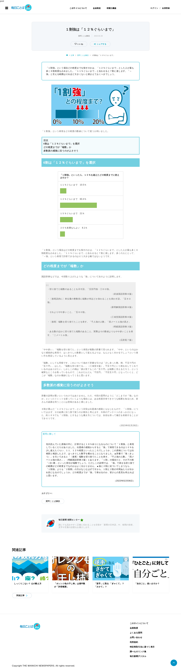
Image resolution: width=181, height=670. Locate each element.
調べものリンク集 (138, 651)
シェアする (100, 44)
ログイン (154, 8)
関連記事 (20, 595)
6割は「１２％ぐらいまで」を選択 (61, 143)
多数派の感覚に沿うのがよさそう (60, 151)
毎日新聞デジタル (138, 656)
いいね (80, 44)
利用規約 (134, 642)
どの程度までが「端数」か (57, 147)
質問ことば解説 (84, 36)
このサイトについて (78, 8)
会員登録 (166, 8)
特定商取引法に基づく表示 (142, 647)
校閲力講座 (111, 8)
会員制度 (97, 8)
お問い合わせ (136, 637)
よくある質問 (136, 633)
